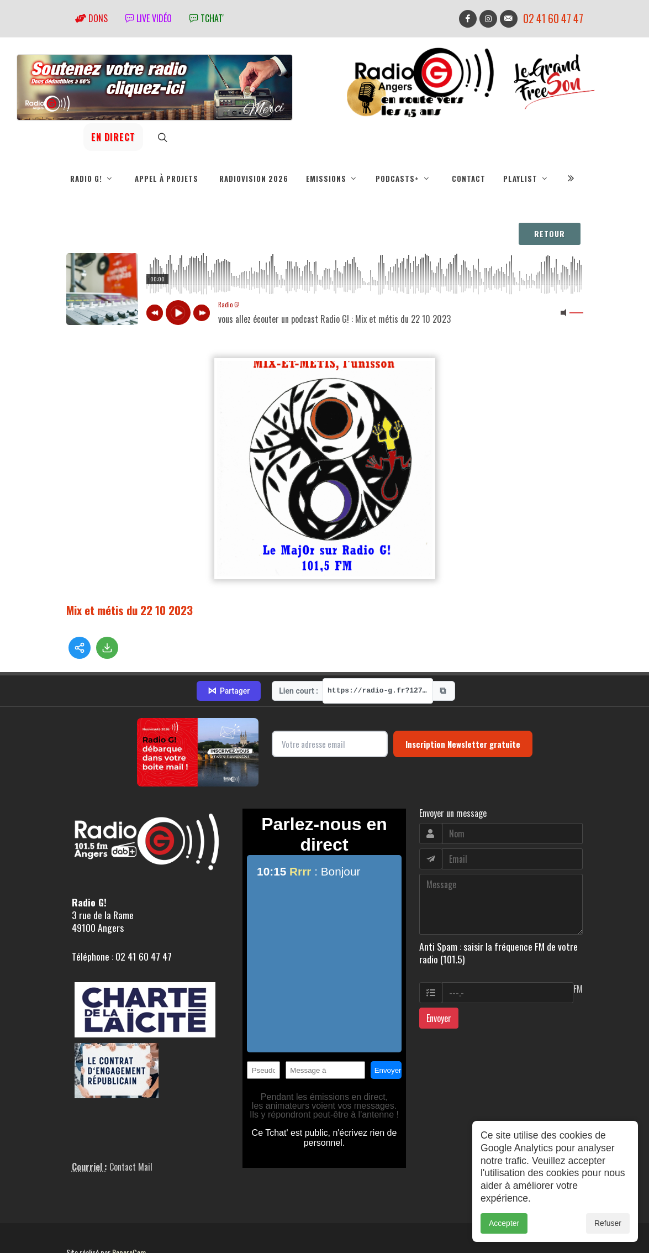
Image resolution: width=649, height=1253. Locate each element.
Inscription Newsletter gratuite (462, 705)
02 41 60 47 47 (553, 19)
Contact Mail (130, 1128)
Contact (469, 178)
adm (78, 1226)
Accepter (504, 1223)
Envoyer (438, 978)
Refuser (607, 1223)
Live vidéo (148, 18)
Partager (229, 652)
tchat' (206, 18)
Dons (91, 18)
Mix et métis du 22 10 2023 (129, 609)
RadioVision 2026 (253, 178)
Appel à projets (166, 178)
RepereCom (129, 1213)
